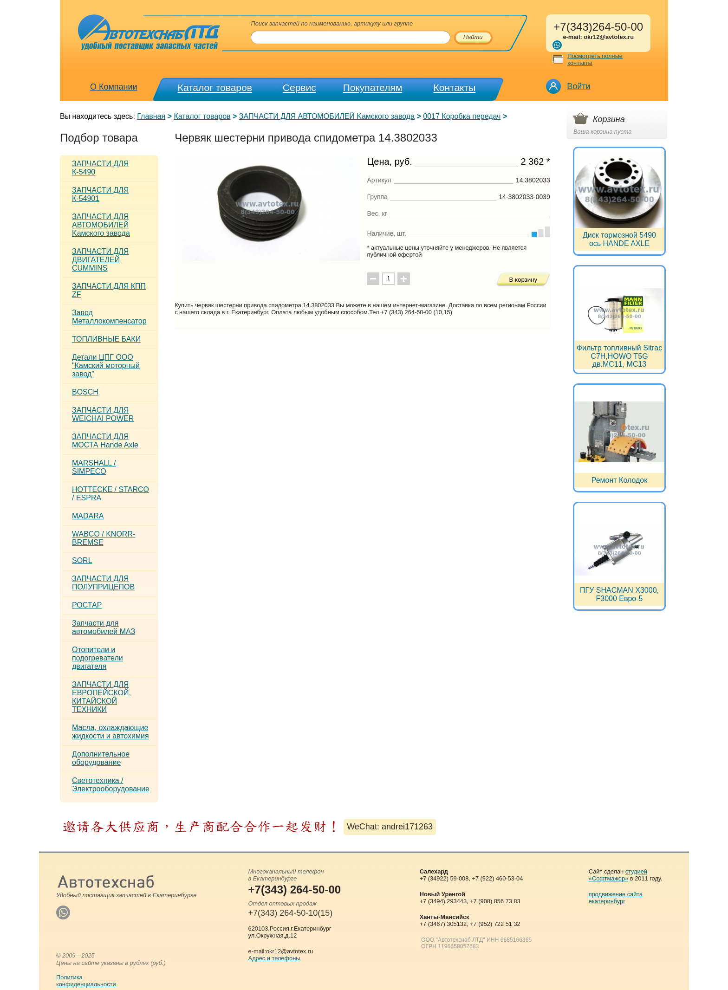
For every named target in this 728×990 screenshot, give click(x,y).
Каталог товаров (215, 87)
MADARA (88, 516)
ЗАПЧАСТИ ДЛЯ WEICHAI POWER (103, 414)
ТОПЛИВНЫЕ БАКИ (106, 339)
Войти (578, 86)
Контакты (455, 87)
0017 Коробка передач (461, 116)
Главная (151, 116)
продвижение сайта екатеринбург (616, 898)
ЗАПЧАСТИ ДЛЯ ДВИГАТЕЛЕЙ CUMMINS (100, 259)
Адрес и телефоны (274, 958)
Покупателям (373, 87)
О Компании (113, 86)
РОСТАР (87, 605)
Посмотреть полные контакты (595, 59)
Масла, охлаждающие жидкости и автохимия (110, 732)
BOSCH (85, 392)
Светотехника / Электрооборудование (111, 784)
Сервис (299, 87)
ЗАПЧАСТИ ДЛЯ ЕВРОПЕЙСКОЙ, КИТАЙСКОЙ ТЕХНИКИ (101, 696)
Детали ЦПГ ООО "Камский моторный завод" (106, 365)
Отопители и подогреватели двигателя (97, 658)
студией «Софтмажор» (618, 875)
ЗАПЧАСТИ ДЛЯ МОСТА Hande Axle (105, 441)
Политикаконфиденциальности (86, 981)
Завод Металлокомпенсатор (109, 317)
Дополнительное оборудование (101, 758)
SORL (82, 560)
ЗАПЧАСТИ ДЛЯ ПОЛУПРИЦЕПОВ (103, 583)
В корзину (523, 279)
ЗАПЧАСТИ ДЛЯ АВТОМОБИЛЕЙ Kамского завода (327, 116)
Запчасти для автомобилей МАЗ (103, 627)
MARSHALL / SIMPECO (94, 467)
